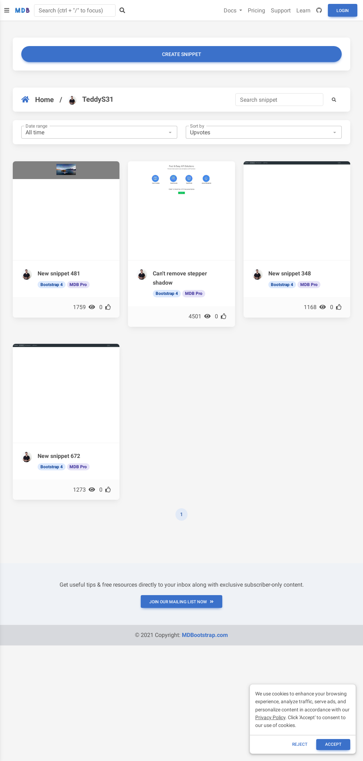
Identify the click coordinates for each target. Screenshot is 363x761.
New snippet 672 (59, 456)
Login (342, 10)
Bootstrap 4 (51, 284)
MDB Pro (78, 284)
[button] (334, 99)
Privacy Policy (270, 717)
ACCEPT (333, 744)
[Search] (279, 99)
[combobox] (99, 132)
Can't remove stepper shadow (180, 278)
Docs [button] (231, 10)
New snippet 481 (59, 273)
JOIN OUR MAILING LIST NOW (181, 601)
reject (299, 744)
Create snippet (181, 54)
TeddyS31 (90, 99)
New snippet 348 (289, 273)
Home (37, 99)
